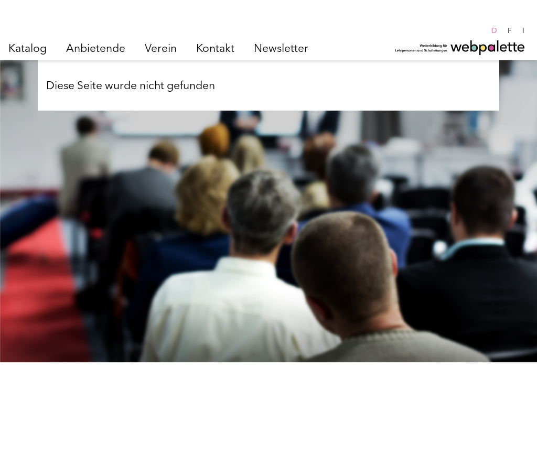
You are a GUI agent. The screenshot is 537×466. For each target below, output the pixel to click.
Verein (161, 48)
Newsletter (281, 48)
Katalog (27, 48)
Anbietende (95, 48)
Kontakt (215, 48)
